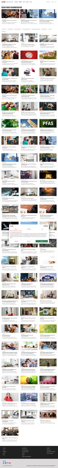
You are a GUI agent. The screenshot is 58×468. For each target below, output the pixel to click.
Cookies (39, 465)
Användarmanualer (25, 451)
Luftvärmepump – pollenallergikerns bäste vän (28, 267)
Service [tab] (50, 29)
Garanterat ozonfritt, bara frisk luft (27, 198)
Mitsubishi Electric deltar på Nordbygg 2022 (28, 250)
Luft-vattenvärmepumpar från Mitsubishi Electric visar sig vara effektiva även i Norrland (47, 370)
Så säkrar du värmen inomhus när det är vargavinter (9, 21)
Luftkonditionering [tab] (18, 29)
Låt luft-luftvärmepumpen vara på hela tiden (28, 318)
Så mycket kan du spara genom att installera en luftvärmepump (8, 113)
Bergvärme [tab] (4, 29)
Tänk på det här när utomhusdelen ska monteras (47, 318)
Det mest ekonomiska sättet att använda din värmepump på (9, 318)
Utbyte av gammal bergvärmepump (27, 44)
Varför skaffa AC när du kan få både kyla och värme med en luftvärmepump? (28, 130)
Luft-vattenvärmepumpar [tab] (36, 29)
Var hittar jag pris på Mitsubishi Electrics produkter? (28, 147)
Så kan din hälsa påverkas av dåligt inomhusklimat (46, 267)
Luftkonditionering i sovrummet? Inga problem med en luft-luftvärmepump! (28, 370)
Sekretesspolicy (29, 465)
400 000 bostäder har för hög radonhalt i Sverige (47, 62)
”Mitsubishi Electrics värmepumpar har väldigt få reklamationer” (47, 404)
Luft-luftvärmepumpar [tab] (26, 29)
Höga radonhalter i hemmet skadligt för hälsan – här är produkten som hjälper (28, 387)
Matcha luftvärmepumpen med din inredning (27, 421)
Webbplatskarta (52, 465)
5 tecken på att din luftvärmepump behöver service (27, 79)
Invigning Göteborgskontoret (45, 420)
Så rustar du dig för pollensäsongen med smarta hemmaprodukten (47, 335)
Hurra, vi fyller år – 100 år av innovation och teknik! (10, 438)
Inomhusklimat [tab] (10, 29)
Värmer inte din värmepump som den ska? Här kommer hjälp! (29, 181)
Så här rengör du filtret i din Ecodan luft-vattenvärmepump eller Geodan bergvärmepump (47, 353)
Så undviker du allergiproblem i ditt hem (9, 403)
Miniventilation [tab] (44, 29)
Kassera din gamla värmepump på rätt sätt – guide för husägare (9, 130)
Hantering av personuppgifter (45, 465)
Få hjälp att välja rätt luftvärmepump (28, 112)
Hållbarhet (4, 451)
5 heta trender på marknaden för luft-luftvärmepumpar (9, 250)
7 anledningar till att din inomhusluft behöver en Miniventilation (9, 45)
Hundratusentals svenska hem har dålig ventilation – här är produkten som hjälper (10, 353)
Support (23, 453)
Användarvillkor (34, 465)
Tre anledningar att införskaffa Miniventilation (7, 421)
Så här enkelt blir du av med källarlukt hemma (9, 267)
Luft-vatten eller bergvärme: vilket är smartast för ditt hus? (28, 96)
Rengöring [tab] (3, 31)
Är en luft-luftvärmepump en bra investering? (8, 62)
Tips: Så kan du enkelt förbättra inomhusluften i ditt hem (27, 284)
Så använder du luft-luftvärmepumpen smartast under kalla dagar (46, 21)
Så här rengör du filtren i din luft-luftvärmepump (8, 199)
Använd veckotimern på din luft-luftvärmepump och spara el (27, 62)
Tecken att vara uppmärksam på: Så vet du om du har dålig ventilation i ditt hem (10, 301)
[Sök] (55, 2)
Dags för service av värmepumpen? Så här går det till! (29, 216)
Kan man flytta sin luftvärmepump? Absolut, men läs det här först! (46, 216)
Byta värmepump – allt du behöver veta (47, 181)
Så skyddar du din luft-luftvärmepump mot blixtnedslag (47, 199)
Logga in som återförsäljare (26, 456)
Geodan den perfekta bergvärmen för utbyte (47, 164)
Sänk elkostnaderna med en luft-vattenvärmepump (27, 335)
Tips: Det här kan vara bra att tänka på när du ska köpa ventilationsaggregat (29, 353)
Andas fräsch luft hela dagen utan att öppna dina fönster (9, 284)
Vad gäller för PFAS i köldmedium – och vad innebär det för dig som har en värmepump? (47, 130)
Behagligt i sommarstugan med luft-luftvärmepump (47, 45)
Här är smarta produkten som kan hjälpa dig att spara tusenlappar (47, 387)
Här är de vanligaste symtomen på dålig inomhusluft (28, 301)
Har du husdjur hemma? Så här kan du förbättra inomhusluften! (47, 113)
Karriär (4, 453)
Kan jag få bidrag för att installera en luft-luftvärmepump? (9, 79)
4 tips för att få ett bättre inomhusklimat (47, 78)
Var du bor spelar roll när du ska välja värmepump (9, 147)
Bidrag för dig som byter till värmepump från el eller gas (28, 164)
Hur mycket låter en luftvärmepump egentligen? (9, 387)
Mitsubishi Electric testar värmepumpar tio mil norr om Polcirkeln (29, 21)
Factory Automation (50, 453)
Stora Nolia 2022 (43, 249)
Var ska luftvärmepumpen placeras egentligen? (8, 181)
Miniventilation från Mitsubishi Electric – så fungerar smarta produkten (9, 370)
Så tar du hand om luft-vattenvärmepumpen (6, 335)
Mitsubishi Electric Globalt (51, 451)
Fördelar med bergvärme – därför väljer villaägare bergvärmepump (47, 96)
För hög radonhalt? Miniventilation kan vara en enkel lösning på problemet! (47, 284)
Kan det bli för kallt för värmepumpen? (28, 403)
